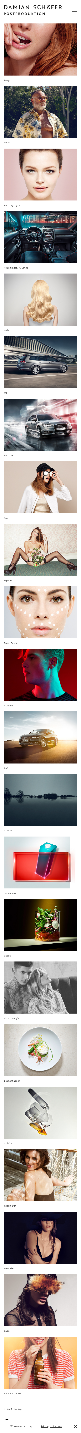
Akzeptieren (51, 1426)
